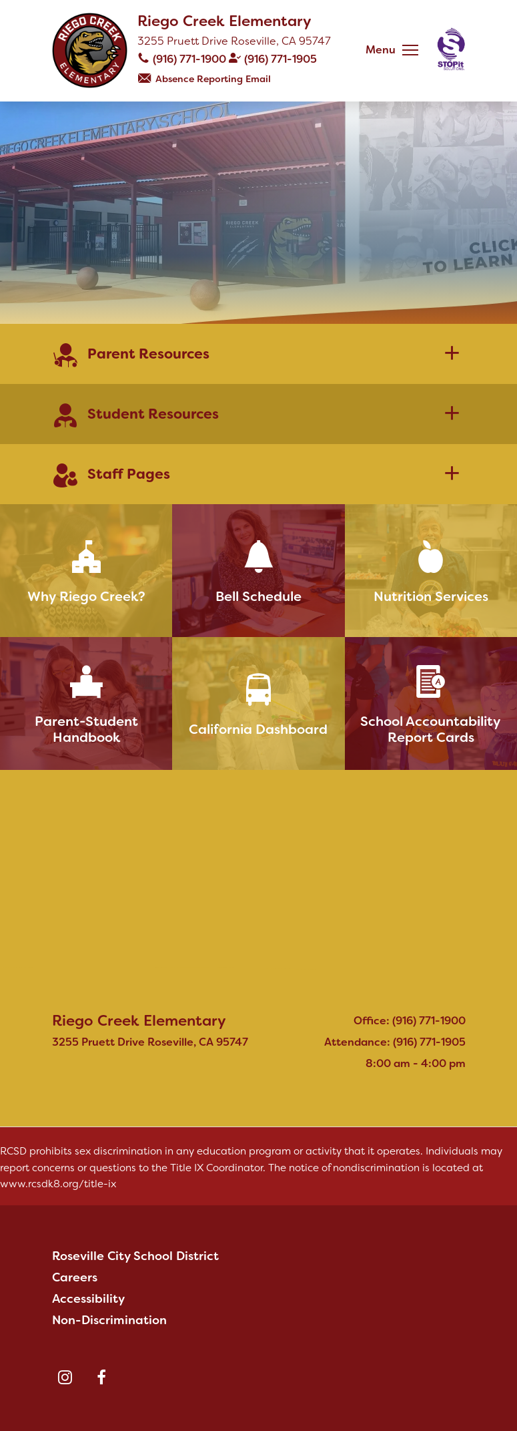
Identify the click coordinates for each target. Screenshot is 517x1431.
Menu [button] (381, 50)
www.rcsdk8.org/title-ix (58, 1184)
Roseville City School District (135, 1256)
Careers (74, 1277)
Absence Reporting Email (213, 79)
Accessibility (88, 1299)
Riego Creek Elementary (224, 21)
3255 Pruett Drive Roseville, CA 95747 (234, 41)
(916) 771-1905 (280, 59)
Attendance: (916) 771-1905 (395, 1042)
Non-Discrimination (109, 1320)
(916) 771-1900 (189, 59)
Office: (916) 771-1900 (410, 1021)
